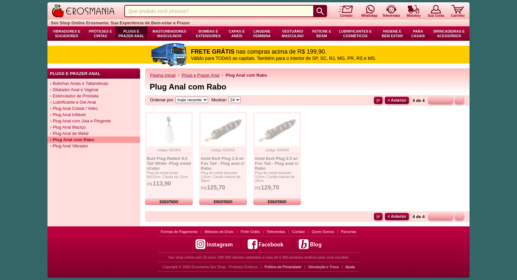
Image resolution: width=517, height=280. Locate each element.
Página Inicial (162, 75)
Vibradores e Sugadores (66, 33)
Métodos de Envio (219, 232)
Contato (298, 232)
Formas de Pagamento (179, 232)
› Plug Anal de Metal (69, 133)
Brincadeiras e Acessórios (449, 33)
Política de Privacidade (282, 267)
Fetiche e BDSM (321, 33)
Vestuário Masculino (293, 33)
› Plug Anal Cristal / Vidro (74, 108)
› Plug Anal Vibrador (69, 145)
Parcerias (348, 232)
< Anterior (396, 100)
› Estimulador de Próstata (74, 95)
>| (459, 100)
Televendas (276, 232)
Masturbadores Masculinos (169, 33)
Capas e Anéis (237, 33)
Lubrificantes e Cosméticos (355, 33)
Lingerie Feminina (262, 33)
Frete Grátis (250, 232)
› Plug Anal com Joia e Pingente (80, 120)
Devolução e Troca (323, 267)
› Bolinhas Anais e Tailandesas (79, 83)
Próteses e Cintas (100, 33)
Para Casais (418, 33)
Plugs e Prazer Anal (131, 33)
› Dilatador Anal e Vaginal (74, 89)
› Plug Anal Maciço (68, 127)
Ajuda (350, 267)
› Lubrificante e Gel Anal (73, 102)
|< (378, 100)
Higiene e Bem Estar (392, 33)
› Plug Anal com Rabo (72, 139)
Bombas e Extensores (208, 33)
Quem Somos (323, 232)
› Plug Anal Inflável (68, 114)
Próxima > (440, 100)
